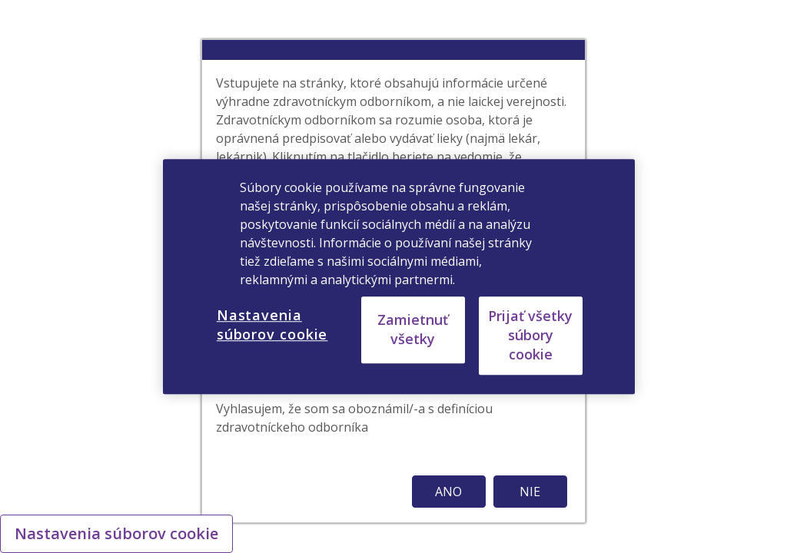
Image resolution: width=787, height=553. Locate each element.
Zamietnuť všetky (412, 329)
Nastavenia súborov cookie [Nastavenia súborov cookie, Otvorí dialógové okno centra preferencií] (272, 324)
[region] (399, 276)
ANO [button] (448, 491)
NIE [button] (530, 491)
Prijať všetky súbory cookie (530, 334)
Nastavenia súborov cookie (116, 533)
